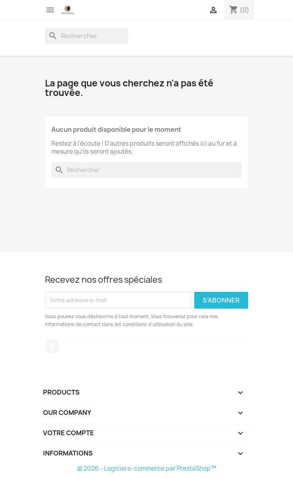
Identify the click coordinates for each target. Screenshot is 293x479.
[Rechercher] (86, 36)
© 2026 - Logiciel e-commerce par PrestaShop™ (146, 468)
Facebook (52, 346)
